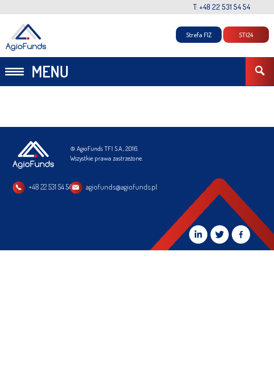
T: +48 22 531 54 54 (221, 7)
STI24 (246, 35)
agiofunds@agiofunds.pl (173, 187)
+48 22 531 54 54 (50, 187)
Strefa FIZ (198, 35)
